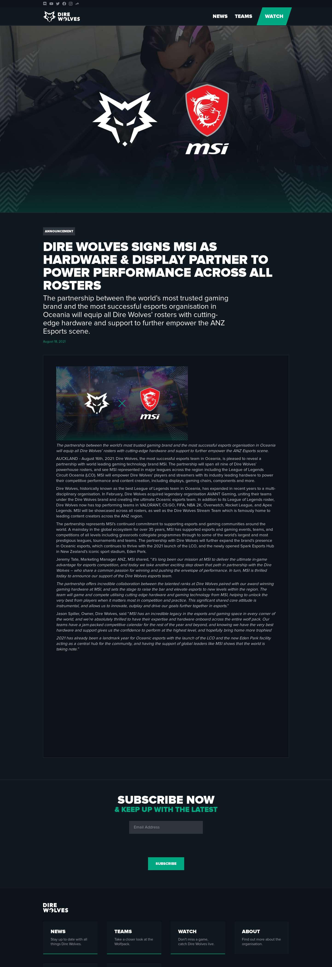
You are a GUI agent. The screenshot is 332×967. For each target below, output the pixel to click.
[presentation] (166, 845)
